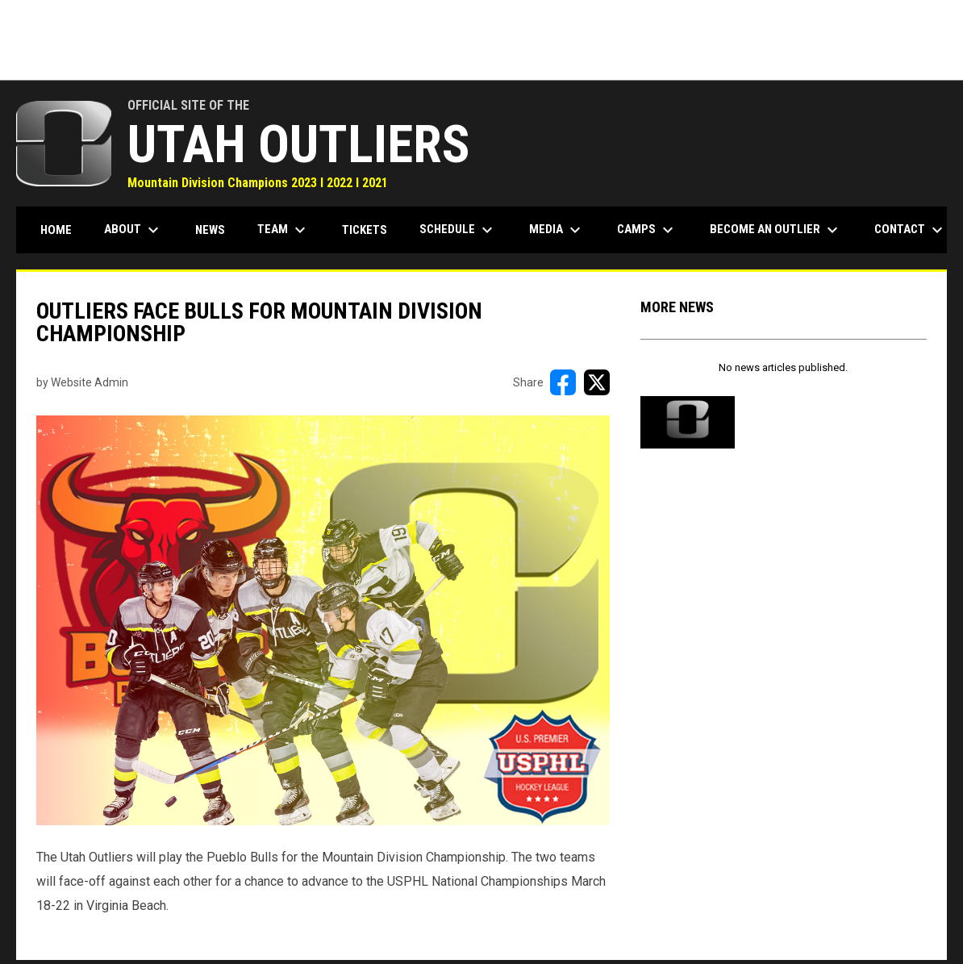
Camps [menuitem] (647, 230)
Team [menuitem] (283, 230)
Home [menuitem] (56, 230)
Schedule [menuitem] (458, 230)
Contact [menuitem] (910, 230)
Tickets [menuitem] (364, 230)
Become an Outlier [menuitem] (776, 230)
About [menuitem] (133, 230)
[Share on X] (597, 382)
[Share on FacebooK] (563, 382)
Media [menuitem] (557, 230)
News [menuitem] (210, 230)
